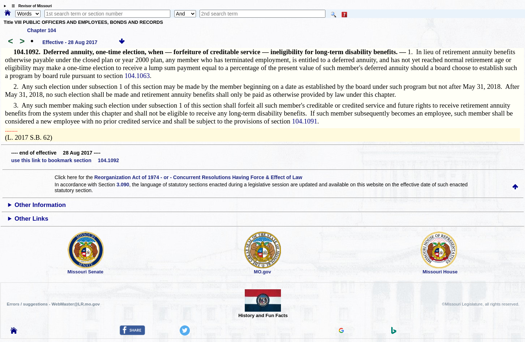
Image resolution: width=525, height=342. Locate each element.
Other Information (40, 205)
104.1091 (304, 121)
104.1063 (137, 75)
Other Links (31, 218)
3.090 (122, 184)
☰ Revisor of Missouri (30, 6)
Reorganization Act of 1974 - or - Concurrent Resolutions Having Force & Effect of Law (198, 177)
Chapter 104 (41, 30)
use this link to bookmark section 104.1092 (65, 160)
